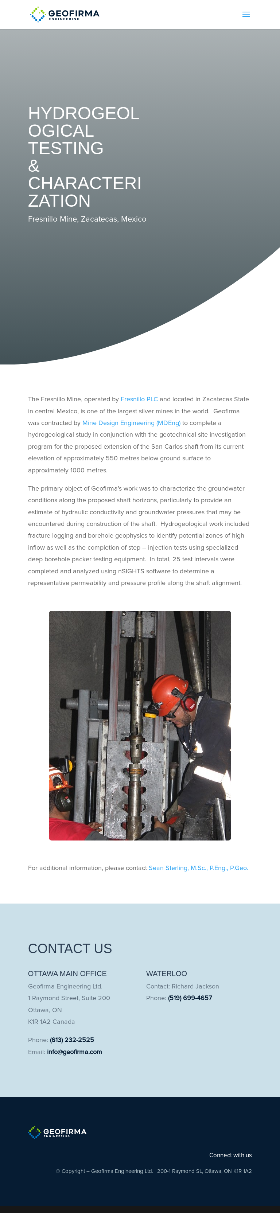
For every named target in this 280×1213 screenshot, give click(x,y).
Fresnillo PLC (139, 399)
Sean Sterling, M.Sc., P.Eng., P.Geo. (198, 868)
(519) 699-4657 (190, 998)
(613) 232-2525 (72, 1040)
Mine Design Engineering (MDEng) (131, 423)
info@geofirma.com (74, 1052)
